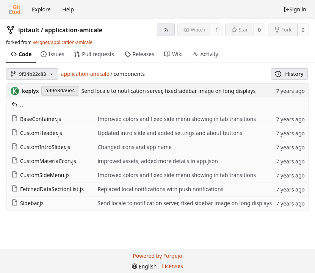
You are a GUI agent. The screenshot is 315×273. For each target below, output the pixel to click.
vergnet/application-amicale (62, 42)
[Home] (14, 9)
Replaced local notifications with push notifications (160, 189)
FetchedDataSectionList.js (47, 189)
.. (17, 104)
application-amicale (74, 30)
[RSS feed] (166, 30)
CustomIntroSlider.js (40, 147)
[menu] (144, 266)
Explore (41, 9)
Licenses (172, 266)
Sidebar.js (27, 203)
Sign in (295, 9)
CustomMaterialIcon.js (43, 161)
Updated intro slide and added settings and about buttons (169, 132)
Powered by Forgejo (157, 255)
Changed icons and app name (134, 147)
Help (68, 9)
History (289, 73)
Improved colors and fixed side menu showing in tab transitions (176, 118)
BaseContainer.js (36, 118)
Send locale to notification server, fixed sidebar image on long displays (168, 90)
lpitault (28, 30)
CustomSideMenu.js (40, 175)
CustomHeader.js (36, 132)
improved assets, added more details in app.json (157, 161)
